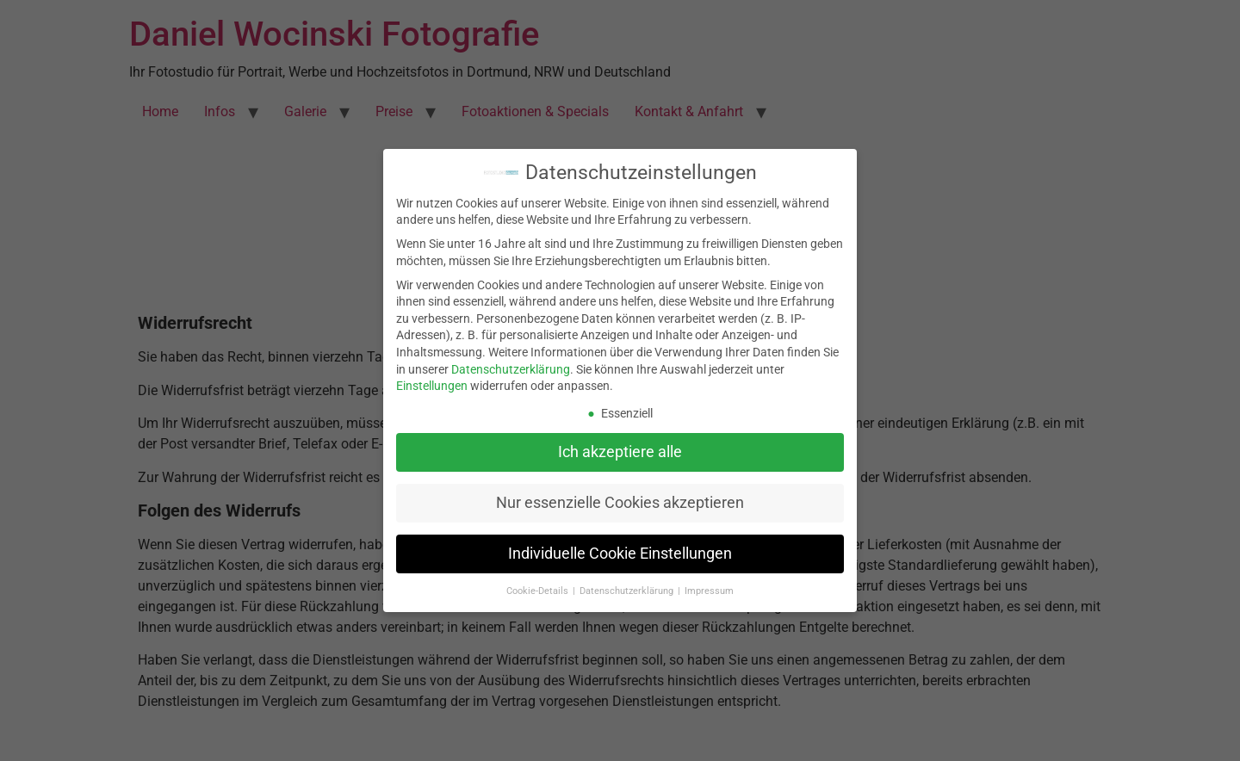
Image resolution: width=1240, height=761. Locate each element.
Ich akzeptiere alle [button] (620, 452)
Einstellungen (432, 386)
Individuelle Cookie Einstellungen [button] (620, 553)
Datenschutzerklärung (510, 369)
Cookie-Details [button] (538, 591)
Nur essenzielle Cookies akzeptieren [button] (620, 502)
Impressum (709, 591)
